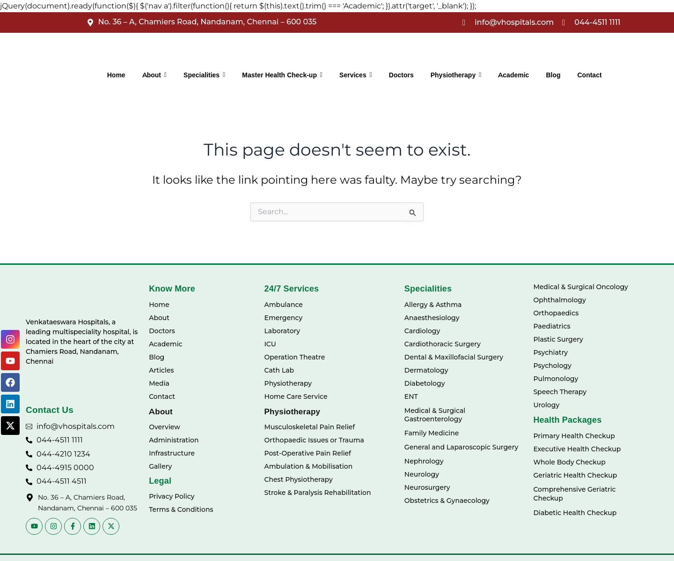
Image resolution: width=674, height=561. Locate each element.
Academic (165, 344)
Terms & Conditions (181, 509)
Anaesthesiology (432, 318)
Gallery (160, 466)
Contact (162, 396)
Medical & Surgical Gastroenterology (434, 414)
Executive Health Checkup (577, 449)
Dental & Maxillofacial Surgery (453, 357)
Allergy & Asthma (433, 304)
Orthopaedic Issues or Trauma (314, 440)
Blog (156, 357)
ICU (270, 344)
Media (159, 383)
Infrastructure (172, 453)
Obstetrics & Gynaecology (447, 500)
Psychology (552, 365)
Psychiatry (550, 352)
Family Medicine (431, 433)
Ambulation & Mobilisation (308, 466)
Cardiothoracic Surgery (442, 344)
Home (159, 304)
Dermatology (426, 370)
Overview (164, 427)
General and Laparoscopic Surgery (461, 447)
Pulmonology (555, 378)
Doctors (162, 331)
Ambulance (283, 304)
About (159, 318)
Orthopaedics (556, 313)
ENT (411, 396)
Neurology (421, 474)
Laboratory (282, 331)
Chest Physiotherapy (298, 479)
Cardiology (422, 331)
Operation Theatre (294, 357)
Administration (173, 440)
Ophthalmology (559, 300)
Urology (546, 405)
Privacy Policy (171, 496)
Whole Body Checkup (569, 462)
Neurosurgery (427, 487)
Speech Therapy (559, 392)
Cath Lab (279, 370)
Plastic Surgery (558, 339)
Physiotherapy (288, 383)
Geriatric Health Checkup (575, 475)
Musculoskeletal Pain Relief (309, 427)
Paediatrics (551, 326)
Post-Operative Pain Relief (308, 453)
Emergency (283, 318)
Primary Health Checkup (574, 436)
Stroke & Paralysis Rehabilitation (317, 492)
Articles (161, 370)
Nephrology (424, 461)
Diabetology (424, 383)
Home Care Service (296, 396)
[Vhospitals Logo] (55, 296)
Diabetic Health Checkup (574, 513)
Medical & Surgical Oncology (580, 287)
